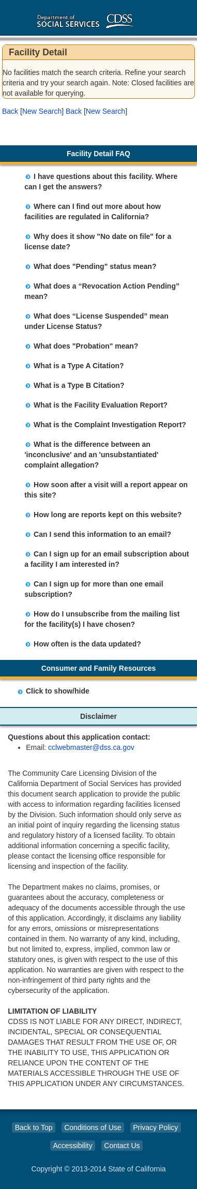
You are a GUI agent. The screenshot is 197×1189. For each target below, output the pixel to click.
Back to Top (34, 1127)
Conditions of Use (93, 1127)
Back (10, 111)
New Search (42, 111)
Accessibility (72, 1145)
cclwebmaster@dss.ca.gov (91, 747)
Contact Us (122, 1145)
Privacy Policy (155, 1127)
